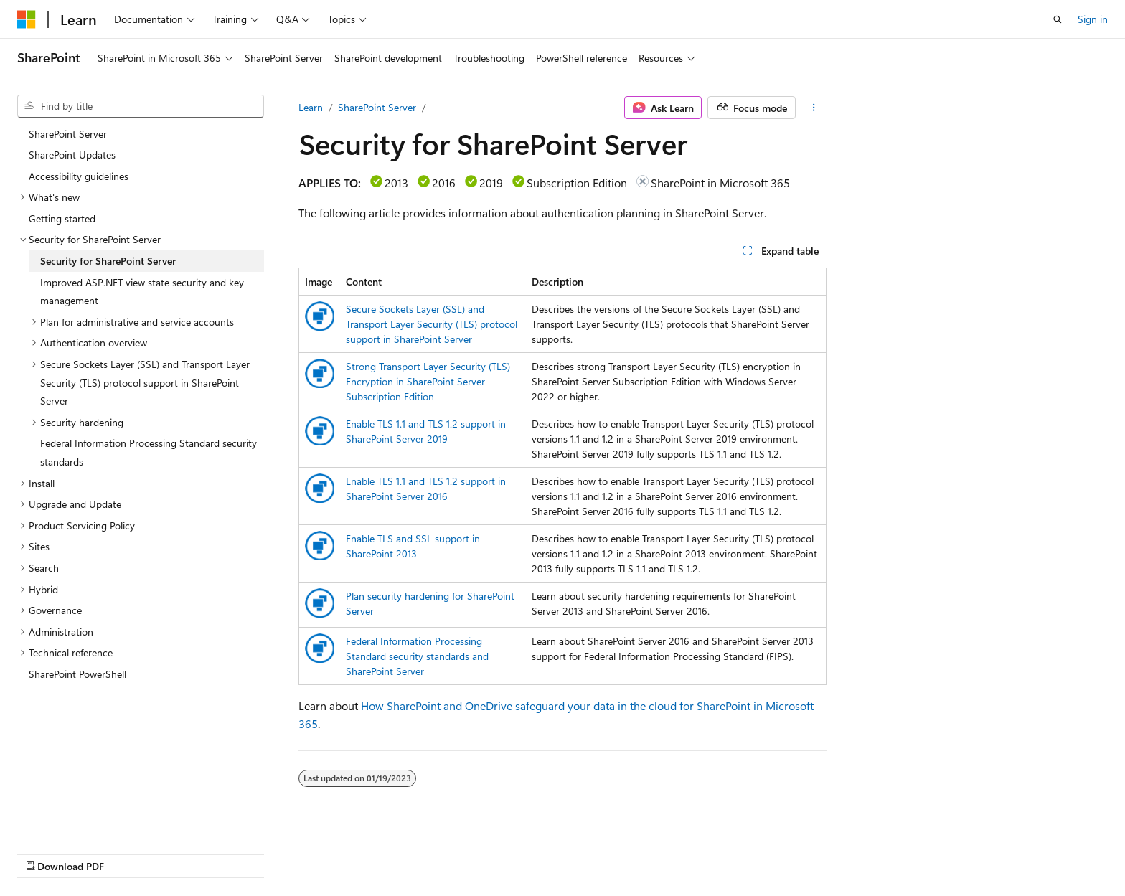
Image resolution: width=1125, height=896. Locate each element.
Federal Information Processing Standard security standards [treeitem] (148, 452)
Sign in (1093, 19)
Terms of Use (905, 851)
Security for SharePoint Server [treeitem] (108, 261)
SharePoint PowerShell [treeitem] (77, 674)
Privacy (833, 851)
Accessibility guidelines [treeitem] (78, 176)
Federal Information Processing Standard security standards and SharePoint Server (417, 656)
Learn (310, 107)
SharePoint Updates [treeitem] (72, 154)
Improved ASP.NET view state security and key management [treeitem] (142, 291)
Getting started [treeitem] (62, 218)
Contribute (776, 851)
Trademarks (976, 851)
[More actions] (814, 107)
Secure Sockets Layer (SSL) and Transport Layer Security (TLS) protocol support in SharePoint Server (431, 324)
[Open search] (1057, 19)
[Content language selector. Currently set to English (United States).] (83, 850)
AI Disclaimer (566, 851)
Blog (715, 851)
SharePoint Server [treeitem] (68, 134)
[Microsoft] (26, 19)
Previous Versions (650, 851)
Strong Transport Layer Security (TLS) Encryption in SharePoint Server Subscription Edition (428, 381)
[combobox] (140, 106)
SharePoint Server (377, 107)
